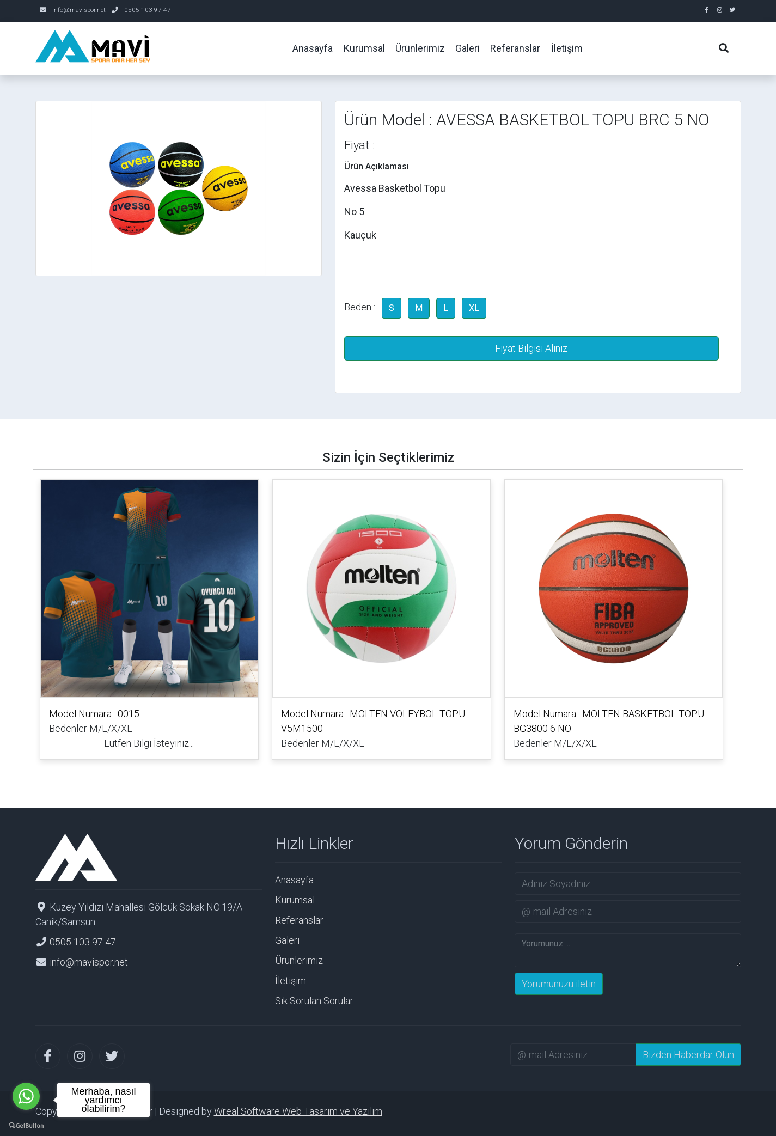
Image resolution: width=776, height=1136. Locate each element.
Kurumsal (295, 900)
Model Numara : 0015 (94, 713)
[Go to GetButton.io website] (26, 1124)
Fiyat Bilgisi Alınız (531, 348)
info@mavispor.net (79, 10)
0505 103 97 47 (147, 10)
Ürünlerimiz (299, 960)
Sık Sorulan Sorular (314, 1000)
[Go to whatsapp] (26, 1096)
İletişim (290, 980)
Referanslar (299, 920)
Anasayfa (294, 879)
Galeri (287, 940)
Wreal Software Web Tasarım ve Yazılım (298, 1111)
